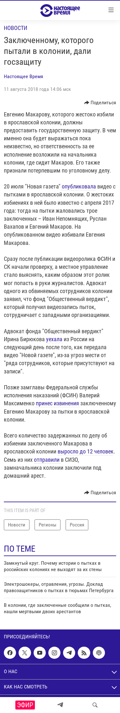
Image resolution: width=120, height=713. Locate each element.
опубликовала (78, 186)
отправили (47, 459)
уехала (55, 339)
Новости (15, 28)
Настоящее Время (23, 76)
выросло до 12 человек (86, 451)
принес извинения (57, 403)
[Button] (100, 102)
